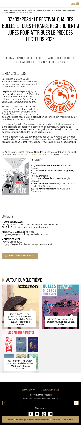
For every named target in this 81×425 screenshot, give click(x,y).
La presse (5, 11)
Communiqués (21, 11)
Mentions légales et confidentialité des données (32, 420)
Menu (75, 3)
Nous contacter (68, 420)
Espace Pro (29, 389)
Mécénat (11, 420)
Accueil (12, 11)
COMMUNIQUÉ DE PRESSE (20, 255)
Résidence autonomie (29, 154)
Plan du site (56, 420)
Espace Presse (50, 389)
